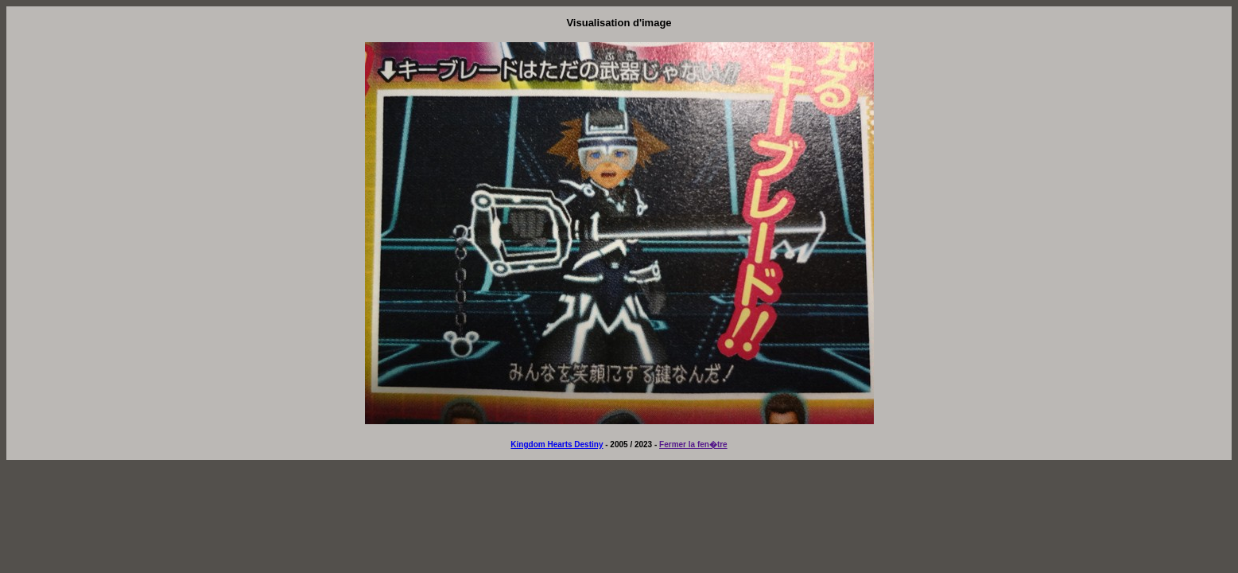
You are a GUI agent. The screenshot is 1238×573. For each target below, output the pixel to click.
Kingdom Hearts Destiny (556, 444)
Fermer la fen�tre (693, 444)
